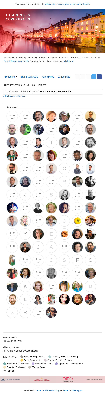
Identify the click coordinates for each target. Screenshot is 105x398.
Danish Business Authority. (17, 61)
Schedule (10, 76)
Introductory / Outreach (16, 363)
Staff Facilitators (29, 76)
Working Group (37, 367)
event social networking (48, 390)
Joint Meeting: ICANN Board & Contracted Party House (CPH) (38, 91)
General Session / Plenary (58, 360)
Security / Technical (14, 367)
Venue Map (64, 76)
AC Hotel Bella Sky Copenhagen (20, 351)
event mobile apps (73, 390)
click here (68, 61)
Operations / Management (69, 363)
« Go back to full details (14, 96)
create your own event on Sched (73, 4)
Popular (8, 370)
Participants (47, 76)
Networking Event (42, 363)
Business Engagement (32, 356)
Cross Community (30, 360)
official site (50, 4)
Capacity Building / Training (63, 356)
